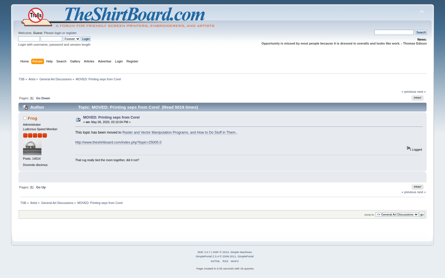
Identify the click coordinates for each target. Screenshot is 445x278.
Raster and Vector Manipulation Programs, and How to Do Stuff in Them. (179, 132)
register (71, 33)
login (57, 33)
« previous (409, 91)
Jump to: (369, 214)
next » (421, 91)
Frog (32, 118)
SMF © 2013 (221, 252)
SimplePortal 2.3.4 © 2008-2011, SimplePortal (224, 256)
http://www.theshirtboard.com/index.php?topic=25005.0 (118, 142)
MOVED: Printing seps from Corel (111, 117)
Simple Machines (241, 252)
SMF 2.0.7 (204, 252)
